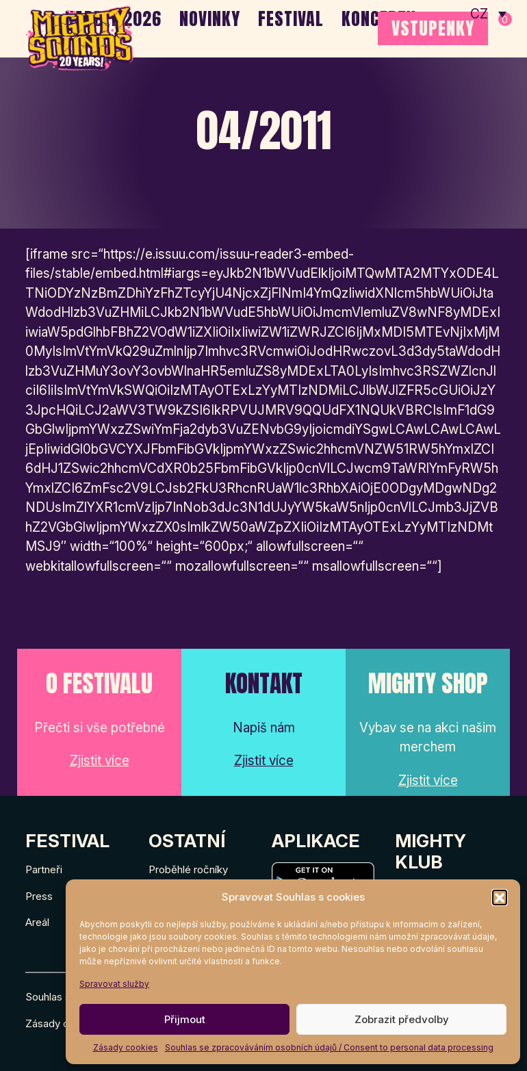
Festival (291, 18)
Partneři (43, 869)
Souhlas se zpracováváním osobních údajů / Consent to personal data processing (329, 1047)
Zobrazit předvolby (402, 1019)
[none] (488, 13)
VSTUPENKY (432, 28)
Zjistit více (99, 761)
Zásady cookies (125, 1047)
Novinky (209, 18)
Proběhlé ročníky (188, 869)
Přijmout (184, 1019)
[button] (499, 897)
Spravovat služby (114, 984)
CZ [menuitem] (479, 14)
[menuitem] (488, 13)
